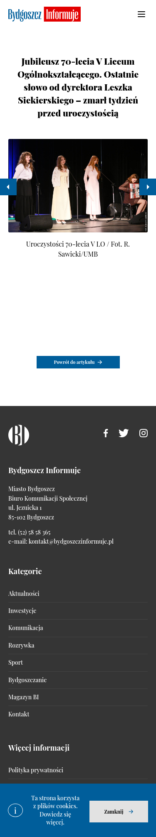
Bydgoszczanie (27, 680)
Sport (15, 662)
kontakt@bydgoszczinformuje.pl (71, 541)
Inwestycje (22, 611)
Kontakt (18, 714)
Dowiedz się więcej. (55, 818)
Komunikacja (25, 628)
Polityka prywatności (35, 770)
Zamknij (113, 811)
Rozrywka (21, 645)
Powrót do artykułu (74, 362)
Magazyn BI (23, 697)
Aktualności (24, 593)
